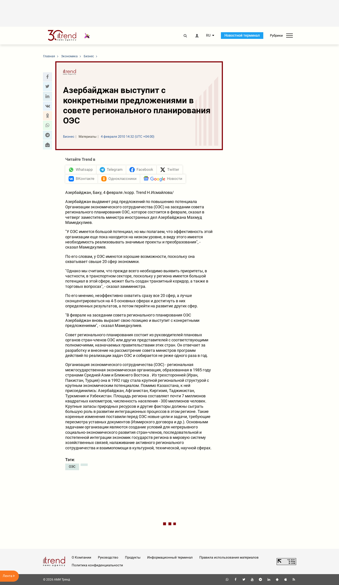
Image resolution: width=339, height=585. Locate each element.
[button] (47, 77)
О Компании (81, 557)
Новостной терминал (242, 35)
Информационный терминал (170, 557)
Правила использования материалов (229, 557)
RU (208, 35)
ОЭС (72, 467)
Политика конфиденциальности (97, 565)
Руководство (108, 557)
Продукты (133, 557)
